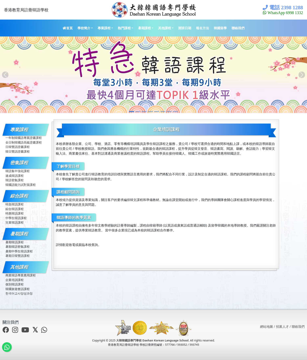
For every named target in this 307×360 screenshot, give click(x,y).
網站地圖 (266, 326)
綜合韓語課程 (14, 209)
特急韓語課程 (14, 204)
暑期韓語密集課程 (17, 247)
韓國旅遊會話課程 (17, 289)
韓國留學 (220, 28)
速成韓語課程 (14, 176)
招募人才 (282, 326)
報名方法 (202, 28)
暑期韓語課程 (14, 242)
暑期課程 (144, 28)
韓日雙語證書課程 (17, 151)
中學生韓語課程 (16, 218)
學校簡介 (83, 28)
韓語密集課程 (14, 180)
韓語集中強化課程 (17, 171)
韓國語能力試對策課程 (20, 185)
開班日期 (184, 28)
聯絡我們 (238, 28)
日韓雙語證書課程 (17, 147)
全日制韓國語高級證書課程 (23, 142)
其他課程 (164, 28)
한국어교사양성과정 (19, 293)
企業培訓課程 (14, 280)
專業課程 (104, 28)
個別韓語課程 (14, 284)
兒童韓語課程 (14, 222)
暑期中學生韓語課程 (19, 251)
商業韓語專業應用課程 (20, 275)
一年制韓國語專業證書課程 (23, 138)
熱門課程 (124, 28)
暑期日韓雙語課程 (17, 256)
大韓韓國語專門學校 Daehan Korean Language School (152, 340)
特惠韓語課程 (14, 213)
